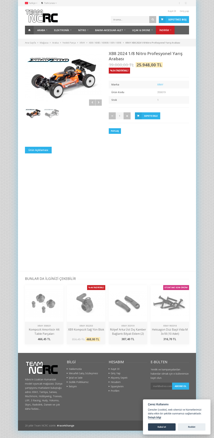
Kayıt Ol (172, 11)
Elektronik (61, 30)
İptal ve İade (76, 377)
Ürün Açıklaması (38, 150)
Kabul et (162, 427)
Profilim (115, 390)
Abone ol (180, 386)
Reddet (191, 427)
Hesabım (116, 382)
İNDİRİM (164, 30)
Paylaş (115, 130)
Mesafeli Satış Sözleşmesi (83, 373)
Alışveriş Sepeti (119, 377)
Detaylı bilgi (154, 417)
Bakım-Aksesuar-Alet (109, 30)
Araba (41, 30)
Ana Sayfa (29, 30)
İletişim (73, 386)
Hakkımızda (75, 369)
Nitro (82, 30)
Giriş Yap (115, 373)
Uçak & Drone (141, 30)
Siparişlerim (117, 386)
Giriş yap (184, 11)
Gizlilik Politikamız (78, 382)
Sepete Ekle (151, 115)
